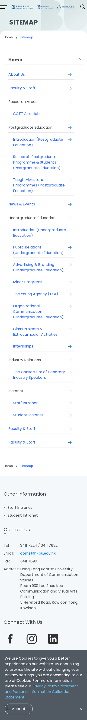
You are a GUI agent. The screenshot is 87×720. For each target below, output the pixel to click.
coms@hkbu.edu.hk (38, 553)
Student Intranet (22, 515)
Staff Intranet (19, 507)
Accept (19, 708)
